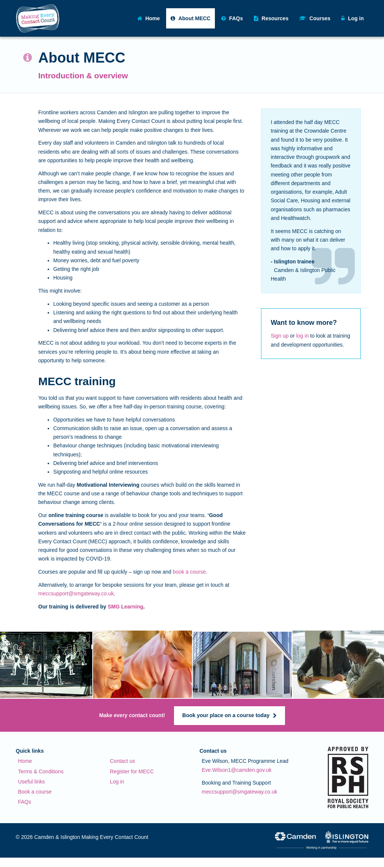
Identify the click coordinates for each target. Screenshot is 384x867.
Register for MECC (132, 771)
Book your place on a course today (229, 715)
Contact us (122, 761)
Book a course (35, 792)
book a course (189, 572)
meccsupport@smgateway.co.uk (76, 593)
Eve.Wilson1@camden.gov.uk (237, 770)
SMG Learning (125, 607)
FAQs (232, 18)
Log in (117, 782)
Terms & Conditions (40, 771)
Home (148, 18)
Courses (314, 18)
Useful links (31, 782)
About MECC (190, 18)
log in (302, 336)
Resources (271, 18)
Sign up (279, 336)
